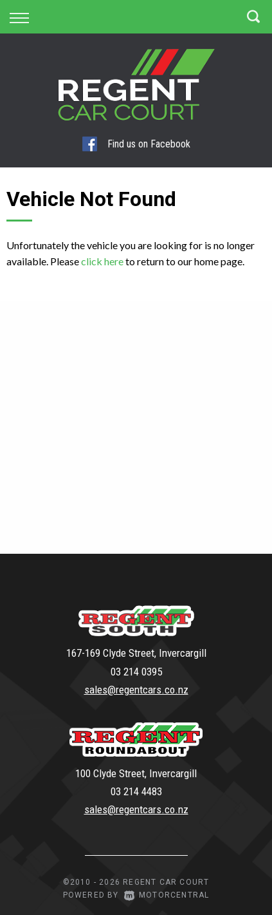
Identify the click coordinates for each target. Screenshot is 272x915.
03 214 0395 (136, 671)
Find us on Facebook (136, 144)
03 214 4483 (136, 791)
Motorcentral (167, 895)
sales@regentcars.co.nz (136, 689)
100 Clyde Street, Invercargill (136, 773)
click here (102, 261)
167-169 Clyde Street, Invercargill (136, 652)
